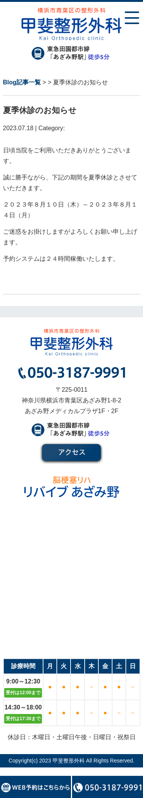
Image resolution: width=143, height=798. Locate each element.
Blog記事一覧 (22, 82)
